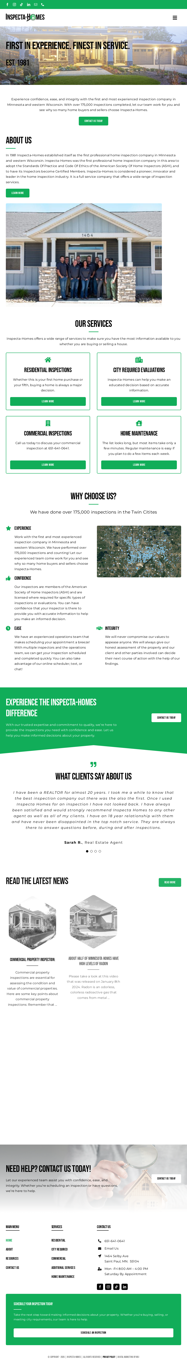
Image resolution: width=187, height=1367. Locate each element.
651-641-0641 (115, 1241)
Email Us (112, 1248)
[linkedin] (28, 4)
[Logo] (25, 15)
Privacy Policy (109, 1357)
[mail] (35, 4)
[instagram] (14, 4)
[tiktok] (21, 4)
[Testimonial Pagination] (87, 851)
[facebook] (7, 4)
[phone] (42, 4)
